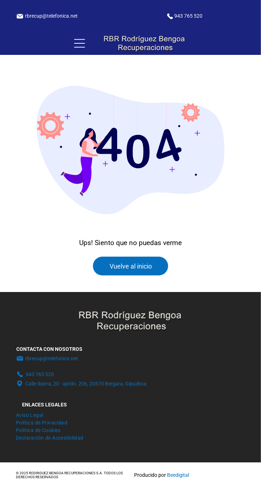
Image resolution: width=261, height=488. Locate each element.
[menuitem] (29, 414)
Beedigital (178, 475)
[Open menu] (79, 43)
